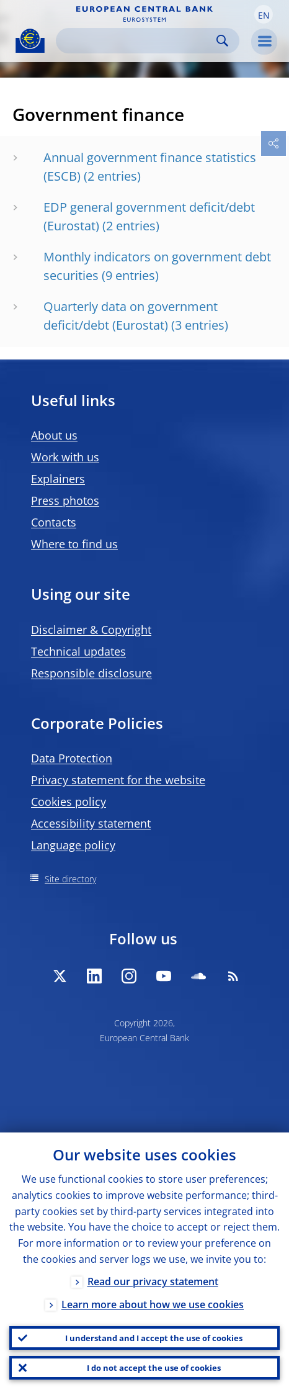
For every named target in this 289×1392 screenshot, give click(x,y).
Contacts (53, 522)
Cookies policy (68, 801)
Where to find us (74, 543)
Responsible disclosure (91, 673)
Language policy (73, 845)
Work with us (65, 457)
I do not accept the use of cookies (154, 1367)
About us (54, 435)
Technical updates (78, 651)
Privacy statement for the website (118, 779)
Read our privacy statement (152, 1281)
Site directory (70, 879)
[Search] (137, 41)
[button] (263, 14)
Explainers (58, 478)
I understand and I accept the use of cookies (153, 1338)
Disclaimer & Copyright (91, 629)
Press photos (65, 500)
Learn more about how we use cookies (152, 1304)
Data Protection (71, 758)
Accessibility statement (91, 823)
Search (222, 41)
